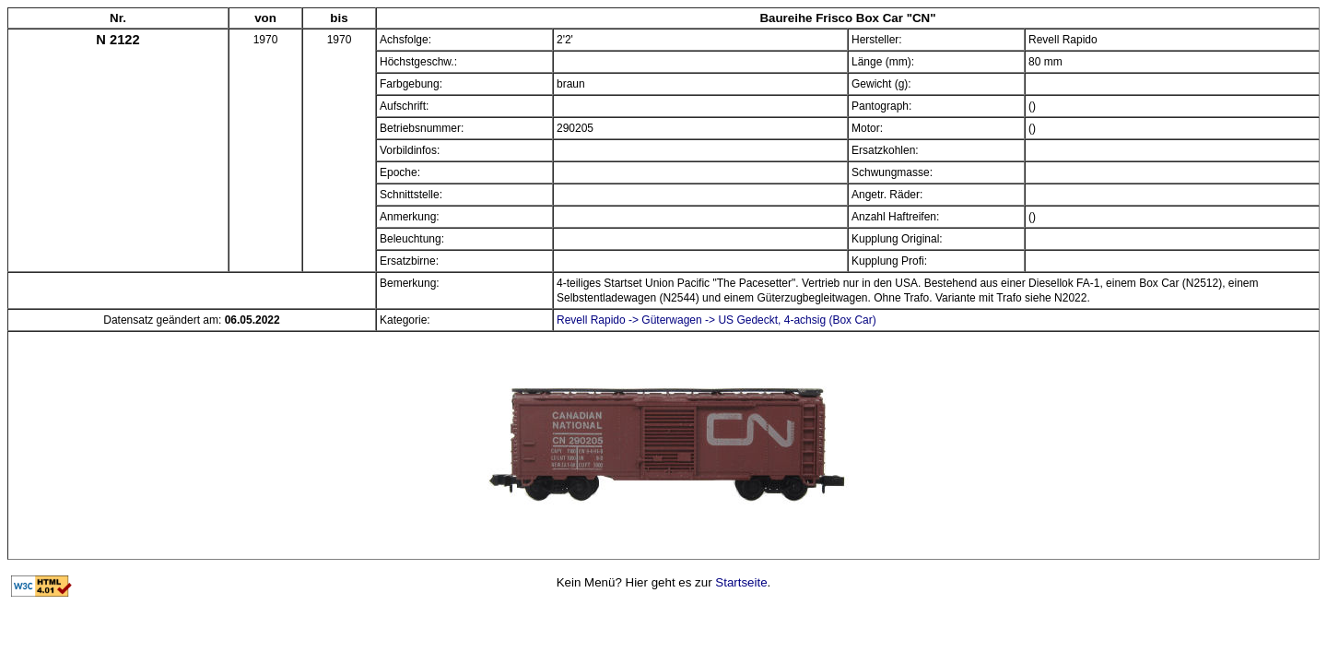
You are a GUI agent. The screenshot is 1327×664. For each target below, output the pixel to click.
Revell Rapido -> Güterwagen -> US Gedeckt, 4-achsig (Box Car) (716, 320)
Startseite (741, 582)
